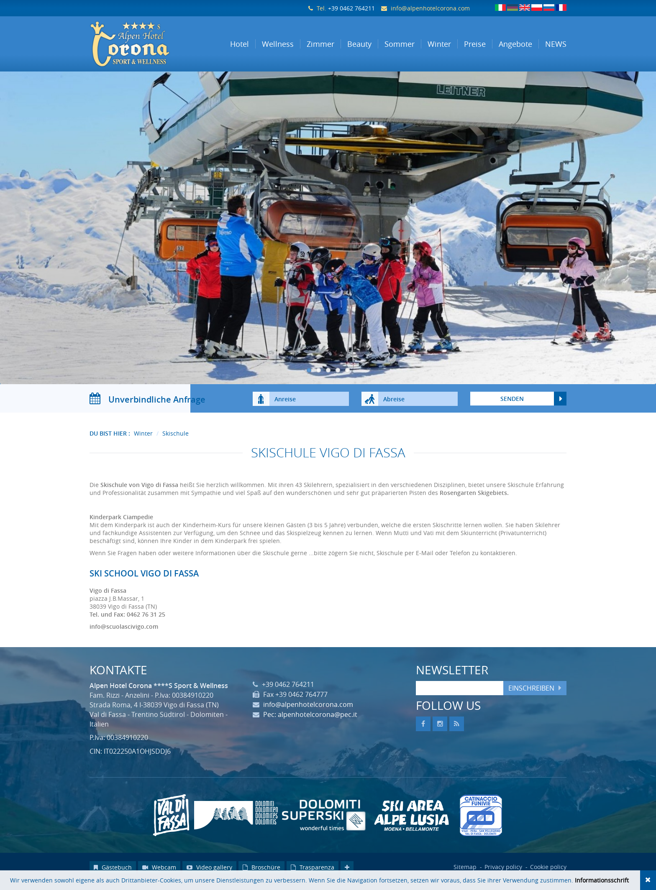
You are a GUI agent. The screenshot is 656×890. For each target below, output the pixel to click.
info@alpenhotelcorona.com (430, 8)
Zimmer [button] (320, 43)
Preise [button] (475, 43)
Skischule (175, 442)
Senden (512, 407)
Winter (143, 442)
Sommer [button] (399, 43)
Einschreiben (531, 696)
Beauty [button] (359, 43)
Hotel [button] (239, 43)
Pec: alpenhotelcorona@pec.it (310, 723)
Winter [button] (439, 43)
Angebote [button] (515, 43)
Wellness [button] (278, 43)
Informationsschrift (602, 880)
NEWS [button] (555, 43)
